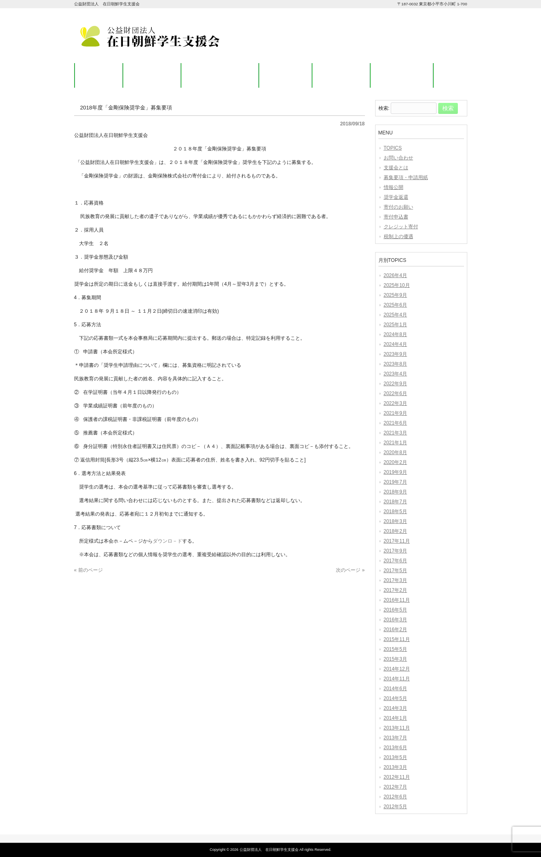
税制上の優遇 (398, 236)
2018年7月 (395, 502)
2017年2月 (395, 590)
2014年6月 (395, 688)
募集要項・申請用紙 (406, 177)
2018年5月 (395, 511)
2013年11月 (397, 728)
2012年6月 (395, 797)
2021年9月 (395, 413)
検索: (383, 108)
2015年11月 (397, 639)
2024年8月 (395, 334)
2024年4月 (395, 344)
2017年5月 (395, 570)
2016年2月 (395, 629)
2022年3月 (395, 403)
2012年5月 (395, 806)
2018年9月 (395, 492)
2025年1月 (395, 324)
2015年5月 (395, 649)
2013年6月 (395, 747)
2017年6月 (395, 561)
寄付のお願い (398, 207)
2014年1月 (395, 718)
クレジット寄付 (401, 227)
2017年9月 (395, 551)
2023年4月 (395, 374)
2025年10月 (397, 285)
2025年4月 (395, 315)
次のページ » (350, 570)
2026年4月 (395, 275)
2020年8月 (395, 452)
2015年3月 (395, 659)
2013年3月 (395, 767)
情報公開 (393, 187)
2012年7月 (395, 787)
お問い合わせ (398, 158)
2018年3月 (395, 521)
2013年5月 (395, 757)
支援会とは (396, 167)
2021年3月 (395, 433)
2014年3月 (395, 708)
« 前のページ (88, 570)
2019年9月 (395, 472)
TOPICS (393, 148)
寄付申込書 (396, 217)
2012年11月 (397, 777)
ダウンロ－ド (167, 541)
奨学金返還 (396, 197)
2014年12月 (397, 669)
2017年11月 (397, 541)
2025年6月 (395, 305)
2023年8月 (395, 364)
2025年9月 (395, 295)
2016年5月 (395, 610)
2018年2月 (395, 531)
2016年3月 (395, 620)
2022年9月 (395, 383)
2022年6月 (395, 393)
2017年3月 (395, 580)
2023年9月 (395, 354)
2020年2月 (395, 462)
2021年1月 (395, 443)
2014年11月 (397, 679)
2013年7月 (395, 738)
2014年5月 (395, 698)
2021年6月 (395, 423)
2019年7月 (395, 482)
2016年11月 (397, 600)
